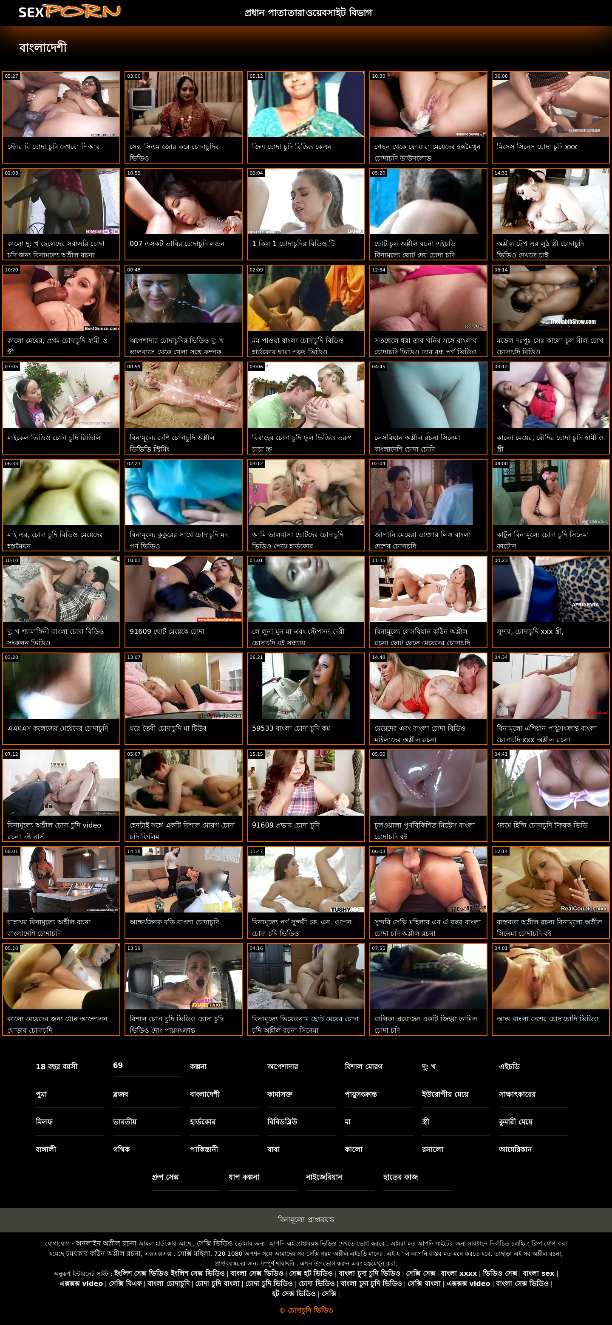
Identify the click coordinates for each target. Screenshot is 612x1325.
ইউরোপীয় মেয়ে (445, 1094)
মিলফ (44, 1122)
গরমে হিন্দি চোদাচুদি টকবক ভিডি (542, 825)
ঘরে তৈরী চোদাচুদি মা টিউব (168, 728)
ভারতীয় (124, 1122)
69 (118, 1065)
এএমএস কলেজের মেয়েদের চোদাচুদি (57, 728)
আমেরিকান (515, 1149)
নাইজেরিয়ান (324, 1177)
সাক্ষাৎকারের (517, 1094)
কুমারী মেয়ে (516, 1122)
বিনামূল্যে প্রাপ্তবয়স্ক (306, 1219)
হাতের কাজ (400, 1177)
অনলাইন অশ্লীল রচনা (106, 1243)
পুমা (41, 1094)
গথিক (121, 1149)
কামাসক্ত (279, 1094)
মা (348, 1122)
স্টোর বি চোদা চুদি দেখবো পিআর (53, 147)
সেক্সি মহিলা (193, 1253)
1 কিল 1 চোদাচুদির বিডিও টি (293, 244)
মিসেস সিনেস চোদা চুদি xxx (537, 147)
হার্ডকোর (202, 1122)
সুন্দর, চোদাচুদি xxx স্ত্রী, (530, 631)
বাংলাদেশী (205, 1094)
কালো (354, 1149)
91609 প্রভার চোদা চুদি (286, 825)
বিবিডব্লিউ (282, 1122)
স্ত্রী (425, 1122)
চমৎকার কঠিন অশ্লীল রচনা (103, 1253)
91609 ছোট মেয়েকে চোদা (167, 631)
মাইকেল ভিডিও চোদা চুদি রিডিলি (54, 438)
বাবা (273, 1149)
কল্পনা (198, 1066)
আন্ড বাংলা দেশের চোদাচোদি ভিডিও (548, 1019)
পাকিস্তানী (204, 1149)
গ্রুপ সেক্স (165, 1177)
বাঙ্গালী (46, 1149)
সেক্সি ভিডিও (215, 1243)
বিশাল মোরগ (363, 1066)
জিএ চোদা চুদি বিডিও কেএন (292, 147)
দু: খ (429, 1066)
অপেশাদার (282, 1066)
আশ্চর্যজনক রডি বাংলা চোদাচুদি (174, 922)
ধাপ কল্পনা (244, 1177)
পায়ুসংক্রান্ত (361, 1094)
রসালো (432, 1149)
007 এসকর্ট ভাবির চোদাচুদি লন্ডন (177, 244)
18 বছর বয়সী (57, 1066)
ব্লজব (120, 1094)
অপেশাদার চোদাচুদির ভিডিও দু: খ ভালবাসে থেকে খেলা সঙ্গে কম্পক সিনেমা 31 (177, 351)
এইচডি (509, 1066)
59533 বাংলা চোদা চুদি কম (291, 728)
